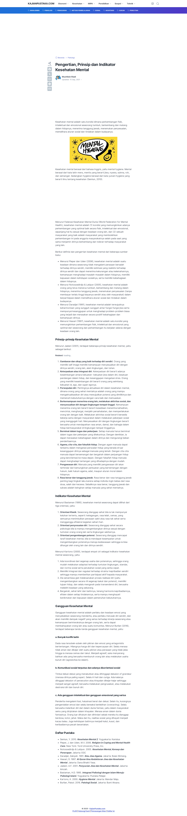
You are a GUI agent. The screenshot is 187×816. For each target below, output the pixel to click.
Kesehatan (77, 3)
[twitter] (49, 74)
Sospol (118, 3)
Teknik (130, 3)
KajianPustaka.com (41, 3)
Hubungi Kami (84, 811)
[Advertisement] (93, 35)
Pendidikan (104, 3)
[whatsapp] (49, 79)
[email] (49, 89)
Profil (75, 811)
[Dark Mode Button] (152, 3)
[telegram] (49, 84)
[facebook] (49, 69)
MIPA (90, 3)
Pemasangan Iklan (98, 811)
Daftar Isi (111, 811)
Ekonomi (62, 3)
